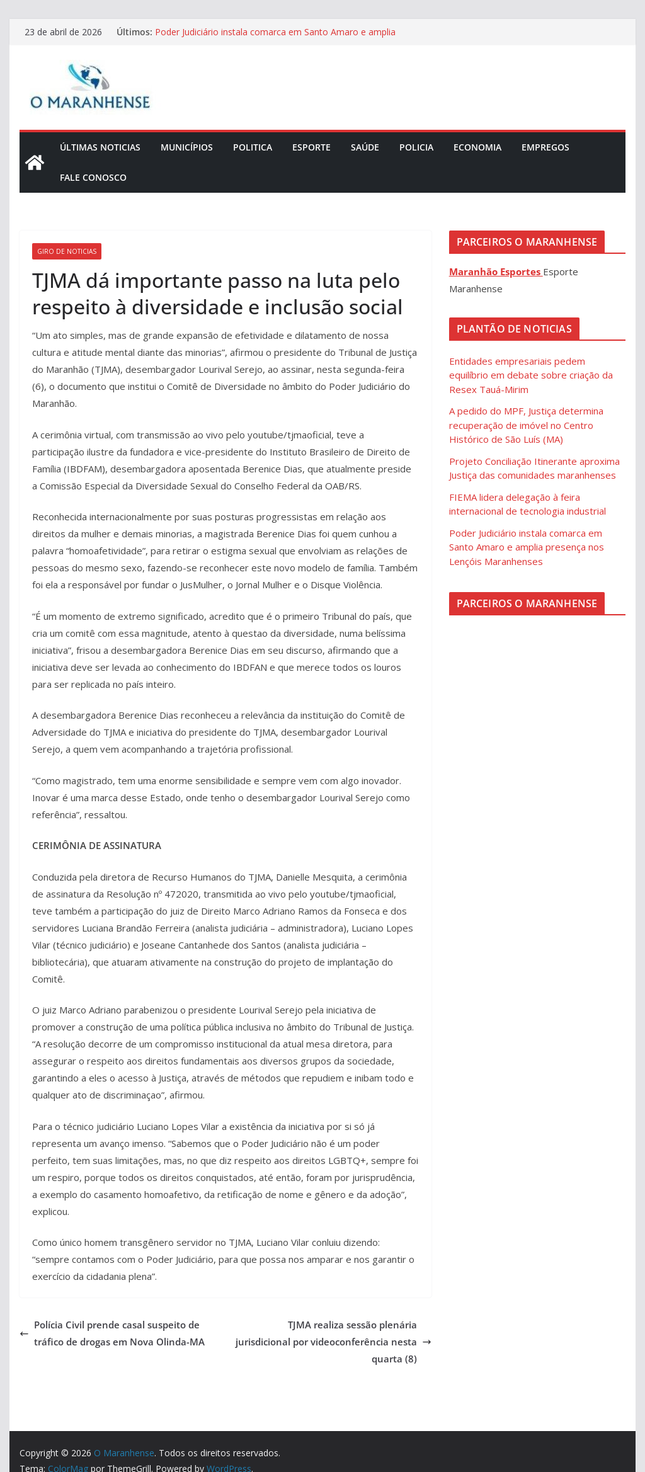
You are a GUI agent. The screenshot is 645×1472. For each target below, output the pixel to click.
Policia (416, 147)
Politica (252, 147)
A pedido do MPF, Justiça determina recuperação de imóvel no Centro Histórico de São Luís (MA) (526, 424)
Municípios (187, 147)
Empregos (545, 147)
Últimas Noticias (100, 147)
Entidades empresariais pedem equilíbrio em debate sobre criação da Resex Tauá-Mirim (531, 375)
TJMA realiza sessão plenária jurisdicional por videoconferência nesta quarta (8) (333, 1341)
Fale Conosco (93, 177)
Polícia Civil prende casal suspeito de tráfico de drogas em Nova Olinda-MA (112, 1333)
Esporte (311, 147)
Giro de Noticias (66, 251)
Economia (477, 147)
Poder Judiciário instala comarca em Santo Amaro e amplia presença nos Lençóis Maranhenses (275, 38)
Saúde (365, 147)
